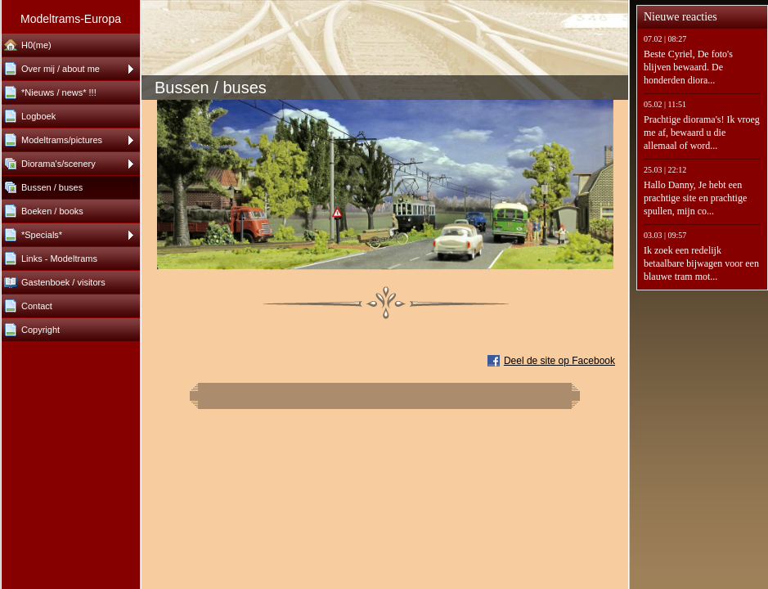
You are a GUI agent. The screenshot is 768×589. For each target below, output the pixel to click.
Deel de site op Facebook (559, 360)
